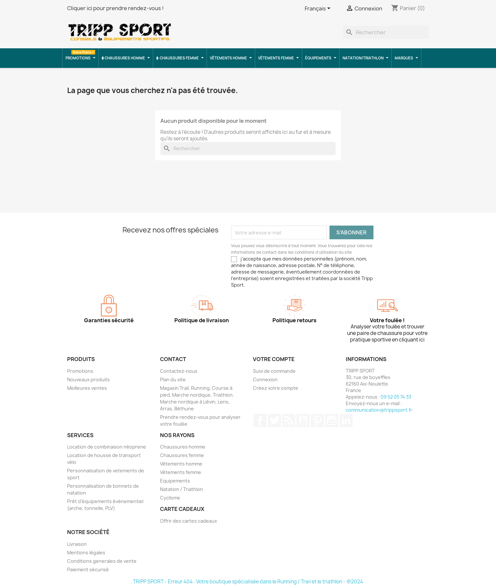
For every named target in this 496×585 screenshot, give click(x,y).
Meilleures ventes (87, 388)
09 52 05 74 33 (396, 397)
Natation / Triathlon (181, 489)
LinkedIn (346, 420)
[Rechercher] (386, 32)
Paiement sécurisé (88, 569)
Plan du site (173, 379)
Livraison (77, 544)
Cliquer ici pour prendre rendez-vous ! (115, 8)
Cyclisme (170, 498)
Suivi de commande (274, 371)
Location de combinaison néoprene (106, 447)
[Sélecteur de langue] (319, 9)
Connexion (265, 379)
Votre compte (274, 359)
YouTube (303, 420)
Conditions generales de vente (102, 561)
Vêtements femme (180, 472)
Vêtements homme (181, 464)
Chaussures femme (182, 455)
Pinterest (317, 420)
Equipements (175, 481)
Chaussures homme (182, 447)
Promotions (80, 371)
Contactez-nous (178, 371)
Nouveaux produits (88, 379)
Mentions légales (86, 552)
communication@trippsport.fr (379, 410)
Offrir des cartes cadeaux (188, 521)
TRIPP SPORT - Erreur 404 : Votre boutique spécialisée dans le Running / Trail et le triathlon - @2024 (248, 581)
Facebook (260, 420)
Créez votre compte (275, 388)
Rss (288, 420)
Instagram (331, 420)
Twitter (274, 420)
